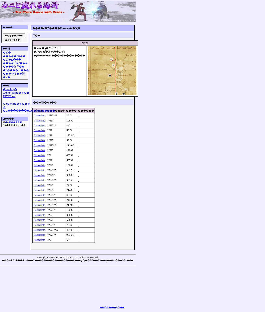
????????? (52, 229)
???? (49, 130)
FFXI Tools (9, 96)
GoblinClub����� (16, 92)
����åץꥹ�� (13, 66)
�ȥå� (7, 52)
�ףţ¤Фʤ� (10, 89)
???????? (52, 115)
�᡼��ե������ (13, 122)
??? (49, 155)
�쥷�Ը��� (12, 59)
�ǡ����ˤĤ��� (16, 70)
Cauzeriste (39, 115)
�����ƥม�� (14, 56)
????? (50, 120)
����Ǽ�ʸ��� (15, 63)
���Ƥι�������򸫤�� (112, 307)
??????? (51, 125)
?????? (51, 175)
